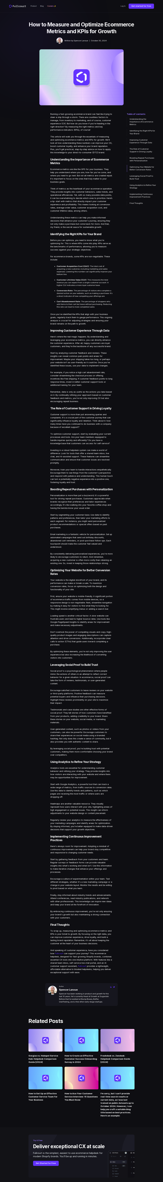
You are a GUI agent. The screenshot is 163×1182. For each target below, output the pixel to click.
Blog (42, 6)
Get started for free (141, 6)
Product (34, 6)
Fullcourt (59, 953)
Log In (123, 6)
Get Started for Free (46, 1163)
